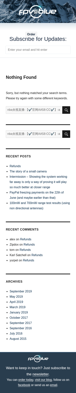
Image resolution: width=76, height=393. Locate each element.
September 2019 (21, 291)
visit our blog (43, 379)
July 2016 (16, 333)
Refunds (15, 166)
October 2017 (19, 317)
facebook (24, 385)
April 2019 (16, 301)
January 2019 (19, 312)
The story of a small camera (28, 171)
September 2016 (21, 328)
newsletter (40, 374)
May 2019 (16, 296)
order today (25, 379)
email (53, 385)
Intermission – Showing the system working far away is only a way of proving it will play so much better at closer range (38, 182)
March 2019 (18, 307)
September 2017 (21, 323)
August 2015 (18, 338)
